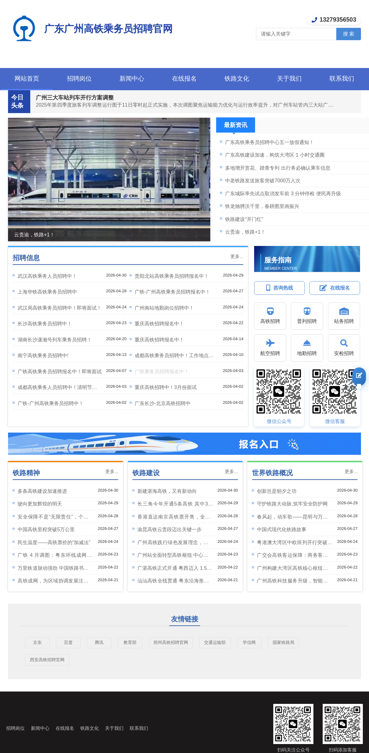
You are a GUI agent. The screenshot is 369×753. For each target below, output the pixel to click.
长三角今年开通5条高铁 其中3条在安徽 (175, 505)
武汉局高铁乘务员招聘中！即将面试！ (60, 308)
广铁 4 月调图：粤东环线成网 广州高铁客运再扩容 (56, 556)
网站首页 (27, 78)
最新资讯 (235, 127)
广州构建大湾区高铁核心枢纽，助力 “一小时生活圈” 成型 (295, 569)
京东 (37, 642)
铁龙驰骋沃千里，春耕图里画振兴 (262, 206)
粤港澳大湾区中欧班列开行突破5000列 (295, 543)
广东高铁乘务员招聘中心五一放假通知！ (269, 142)
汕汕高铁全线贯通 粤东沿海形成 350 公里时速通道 (175, 582)
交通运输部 (215, 642)
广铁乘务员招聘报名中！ (162, 371)
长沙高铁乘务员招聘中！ (45, 323)
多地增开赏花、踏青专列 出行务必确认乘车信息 (277, 168)
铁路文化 (236, 78)
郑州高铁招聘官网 (170, 642)
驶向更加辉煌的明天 (40, 503)
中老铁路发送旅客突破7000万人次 (262, 180)
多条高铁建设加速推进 (42, 491)
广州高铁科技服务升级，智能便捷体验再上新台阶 (295, 582)
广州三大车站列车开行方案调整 (75, 98)
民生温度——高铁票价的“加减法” (54, 542)
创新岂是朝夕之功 (276, 491)
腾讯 (99, 642)
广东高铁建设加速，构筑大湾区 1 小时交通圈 (275, 155)
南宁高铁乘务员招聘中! (43, 355)
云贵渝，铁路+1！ (34, 234)
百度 (68, 642)
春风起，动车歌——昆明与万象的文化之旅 (295, 518)
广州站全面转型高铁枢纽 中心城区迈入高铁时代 (175, 556)
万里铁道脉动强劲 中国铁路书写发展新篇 (56, 569)
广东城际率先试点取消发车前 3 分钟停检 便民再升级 (283, 193)
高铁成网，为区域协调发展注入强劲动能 (56, 582)
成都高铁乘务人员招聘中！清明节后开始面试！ (60, 388)
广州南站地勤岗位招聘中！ (164, 308)
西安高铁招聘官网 (47, 659)
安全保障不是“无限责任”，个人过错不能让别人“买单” (56, 518)
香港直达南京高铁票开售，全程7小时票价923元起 (175, 518)
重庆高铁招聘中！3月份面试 (166, 387)
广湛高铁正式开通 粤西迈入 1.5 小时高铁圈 (175, 569)
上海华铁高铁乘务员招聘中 (47, 291)
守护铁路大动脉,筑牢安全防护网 (292, 503)
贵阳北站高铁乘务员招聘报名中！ (172, 276)
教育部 (130, 642)
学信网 (249, 642)
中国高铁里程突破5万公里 (46, 529)
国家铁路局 (283, 642)
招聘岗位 (79, 78)
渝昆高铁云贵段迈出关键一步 (169, 529)
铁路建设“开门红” (244, 219)
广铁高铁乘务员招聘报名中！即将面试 (60, 371)
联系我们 (341, 78)
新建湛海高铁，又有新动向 (167, 491)
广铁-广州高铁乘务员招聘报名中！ (172, 291)
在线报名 (184, 78)
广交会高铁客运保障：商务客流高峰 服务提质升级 (295, 556)
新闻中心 (132, 78)
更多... (236, 256)
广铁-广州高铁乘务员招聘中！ (50, 403)
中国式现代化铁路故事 (281, 529)
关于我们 (289, 78)
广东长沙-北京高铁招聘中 (163, 403)
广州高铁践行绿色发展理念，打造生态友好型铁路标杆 (175, 543)
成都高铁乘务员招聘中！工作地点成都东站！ (177, 357)
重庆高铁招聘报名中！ (159, 323)
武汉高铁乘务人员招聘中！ (47, 276)
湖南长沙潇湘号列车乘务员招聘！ (55, 339)
